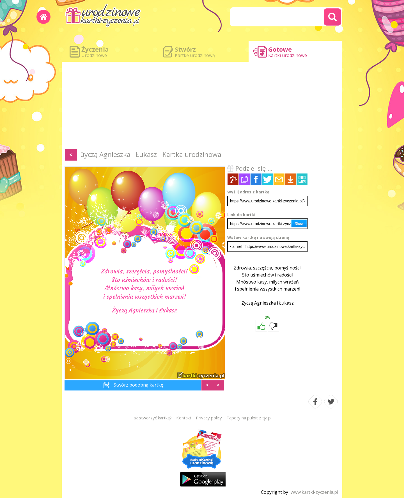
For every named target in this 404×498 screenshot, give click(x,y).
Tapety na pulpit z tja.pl (249, 418)
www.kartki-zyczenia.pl (314, 492)
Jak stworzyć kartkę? (152, 418)
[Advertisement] (202, 106)
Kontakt (183, 418)
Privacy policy (209, 418)
